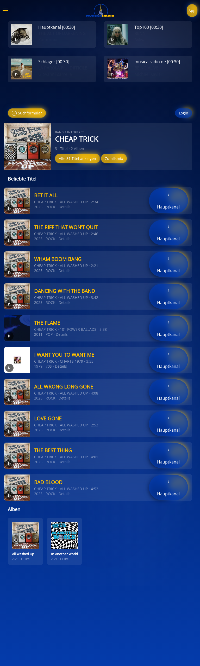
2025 (38, 206)
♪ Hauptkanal (168, 201)
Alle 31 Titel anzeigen (77, 158)
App (192, 10)
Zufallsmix (114, 158)
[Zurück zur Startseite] (100, 10)
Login (183, 113)
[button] (5, 10)
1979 (38, 366)
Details (65, 206)
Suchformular (27, 113)
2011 (38, 334)
